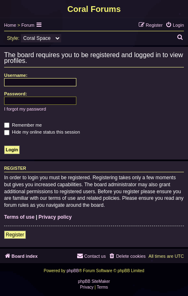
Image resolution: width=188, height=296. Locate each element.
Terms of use (19, 217)
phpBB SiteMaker (94, 281)
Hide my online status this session (42, 132)
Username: (16, 75)
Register (15, 235)
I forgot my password (25, 108)
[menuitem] (174, 25)
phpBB (72, 270)
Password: (15, 93)
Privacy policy (55, 217)
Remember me (23, 125)
